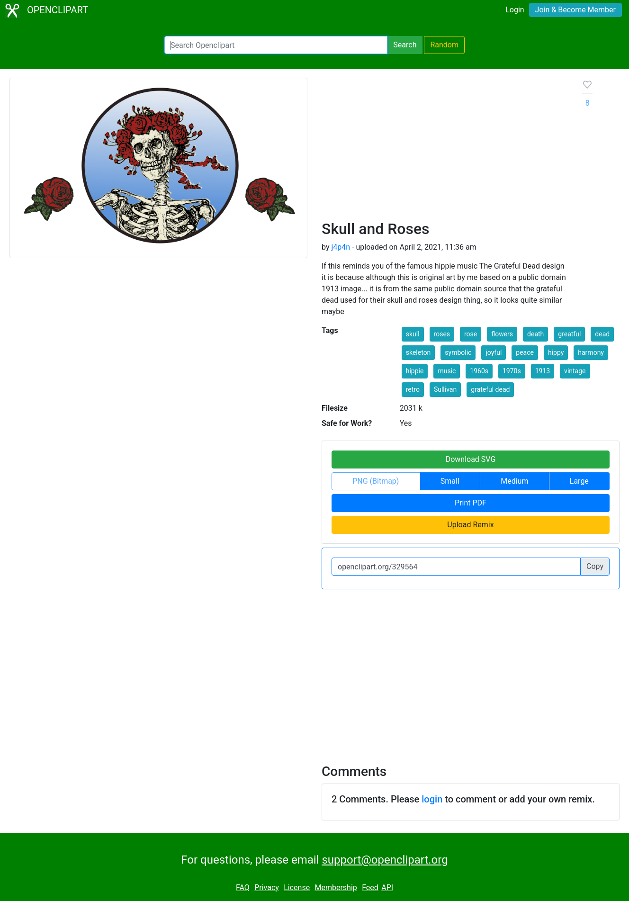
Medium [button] (514, 481)
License (297, 887)
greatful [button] (569, 334)
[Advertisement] (444, 148)
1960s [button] (479, 371)
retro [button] (413, 389)
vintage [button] (574, 371)
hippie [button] (415, 371)
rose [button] (470, 334)
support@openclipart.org (385, 859)
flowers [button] (502, 334)
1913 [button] (542, 371)
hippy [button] (556, 352)
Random (444, 44)
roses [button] (442, 334)
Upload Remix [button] (470, 524)
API (387, 887)
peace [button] (525, 352)
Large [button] (579, 481)
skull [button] (413, 334)
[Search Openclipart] (275, 45)
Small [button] (449, 481)
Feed (370, 887)
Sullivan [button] (445, 389)
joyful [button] (493, 352)
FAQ (243, 887)
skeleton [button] (418, 352)
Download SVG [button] (471, 459)
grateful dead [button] (490, 389)
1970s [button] (512, 371)
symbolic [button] (458, 352)
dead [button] (602, 334)
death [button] (535, 334)
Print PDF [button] (470, 502)
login (432, 799)
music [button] (447, 371)
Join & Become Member (575, 9)
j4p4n (340, 247)
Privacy (266, 887)
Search (404, 44)
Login (514, 9)
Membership (335, 887)
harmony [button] (591, 352)
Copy (594, 566)
